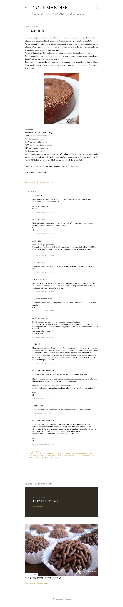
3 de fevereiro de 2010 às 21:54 (43, 337)
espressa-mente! (39, 299)
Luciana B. (37, 279)
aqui (77, 166)
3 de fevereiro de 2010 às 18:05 (43, 292)
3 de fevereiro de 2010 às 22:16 (43, 363)
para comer (58, 14)
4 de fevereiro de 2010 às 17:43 (43, 399)
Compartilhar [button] (30, 182)
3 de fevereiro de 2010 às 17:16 (43, 255)
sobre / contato (41, 14)
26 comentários (42, 583)
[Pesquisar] (96, 7)
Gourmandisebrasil (40, 370)
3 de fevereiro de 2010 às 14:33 (43, 212)
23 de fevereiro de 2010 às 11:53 (43, 444)
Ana (34, 241)
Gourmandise (49, 8)
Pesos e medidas (45, 501)
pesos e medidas (75, 14)
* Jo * (34, 195)
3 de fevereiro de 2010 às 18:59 (43, 311)
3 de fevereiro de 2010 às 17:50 (43, 272)
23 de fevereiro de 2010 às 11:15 (43, 413)
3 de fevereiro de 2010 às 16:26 (43, 234)
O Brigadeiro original (43, 578)
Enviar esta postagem (45, 182)
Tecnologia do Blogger (61, 599)
